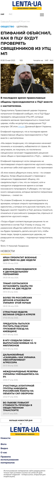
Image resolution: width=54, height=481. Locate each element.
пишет (21, 126)
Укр (2, 14)
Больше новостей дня (20, 420)
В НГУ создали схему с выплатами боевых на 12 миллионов (19, 343)
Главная (4, 21)
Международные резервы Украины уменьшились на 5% (21, 374)
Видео (4, 448)
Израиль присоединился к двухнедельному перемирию (20, 272)
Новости (5, 438)
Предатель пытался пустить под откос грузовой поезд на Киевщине (16, 327)
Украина (14, 21)
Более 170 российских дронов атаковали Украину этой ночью (17, 300)
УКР (46, 60)
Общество (25, 21)
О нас (4, 452)
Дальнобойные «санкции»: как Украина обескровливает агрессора (19, 358)
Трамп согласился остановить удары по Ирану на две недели (18, 286)
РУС (51, 60)
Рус (10, 14)
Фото (4, 444)
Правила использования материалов (10, 459)
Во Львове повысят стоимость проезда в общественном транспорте (17, 406)
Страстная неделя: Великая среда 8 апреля (19, 313)
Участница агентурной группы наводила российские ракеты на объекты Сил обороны (18, 389)
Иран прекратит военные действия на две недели (20, 258)
